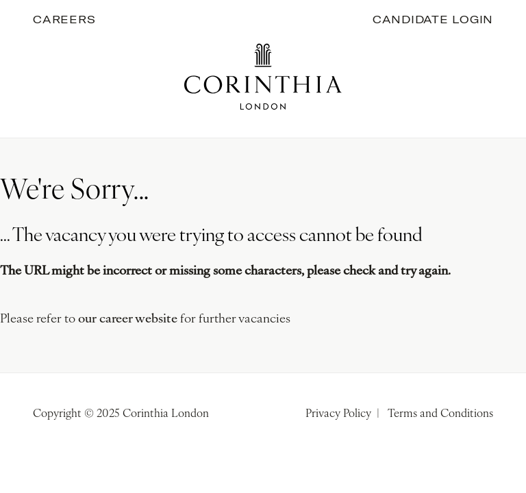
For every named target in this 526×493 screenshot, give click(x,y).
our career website (127, 319)
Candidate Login (433, 19)
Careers (64, 19)
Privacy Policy (338, 414)
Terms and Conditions (440, 414)
